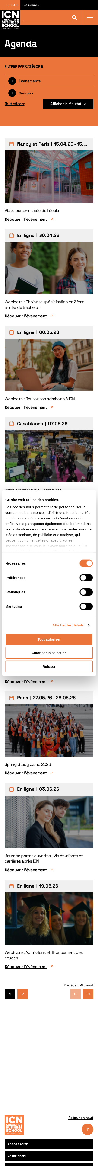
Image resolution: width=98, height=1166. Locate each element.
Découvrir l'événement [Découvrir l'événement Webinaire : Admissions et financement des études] (26, 966)
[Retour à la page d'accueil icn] (10, 17)
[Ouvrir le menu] (90, 17)
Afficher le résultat (65, 103)
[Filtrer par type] (49, 81)
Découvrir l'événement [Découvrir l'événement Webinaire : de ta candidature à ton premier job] (26, 681)
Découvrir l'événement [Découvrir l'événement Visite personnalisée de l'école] (26, 219)
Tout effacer (15, 103)
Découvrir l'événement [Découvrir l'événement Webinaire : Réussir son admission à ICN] (26, 407)
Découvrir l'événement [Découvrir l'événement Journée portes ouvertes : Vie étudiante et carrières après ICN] (26, 869)
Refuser (49, 666)
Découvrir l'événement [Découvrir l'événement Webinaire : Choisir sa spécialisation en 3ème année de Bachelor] (26, 316)
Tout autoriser (49, 639)
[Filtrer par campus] (49, 93)
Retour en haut (80, 1125)
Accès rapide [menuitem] (18, 1144)
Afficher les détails (68, 625)
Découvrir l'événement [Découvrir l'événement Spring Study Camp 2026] (26, 773)
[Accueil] (14, 1125)
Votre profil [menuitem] (17, 1156)
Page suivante (88, 994)
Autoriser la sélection (49, 653)
